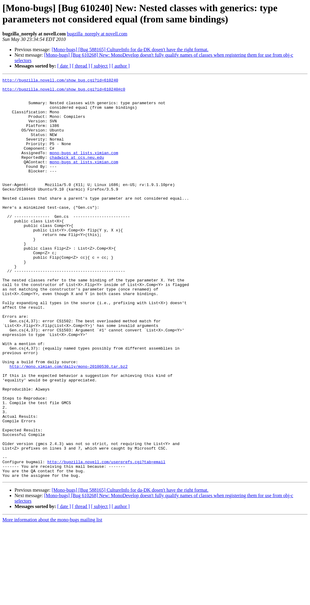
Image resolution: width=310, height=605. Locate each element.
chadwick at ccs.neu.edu (77, 173)
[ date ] (64, 65)
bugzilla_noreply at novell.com (97, 33)
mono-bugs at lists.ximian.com (84, 168)
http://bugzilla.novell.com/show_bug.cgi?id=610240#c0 (63, 92)
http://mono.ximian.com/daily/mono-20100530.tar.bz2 (68, 424)
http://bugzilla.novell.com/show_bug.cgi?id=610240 (60, 81)
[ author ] (121, 65)
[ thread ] (81, 65)
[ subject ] (100, 65)
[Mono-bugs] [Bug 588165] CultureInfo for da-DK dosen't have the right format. (130, 49)
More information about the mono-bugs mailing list (52, 599)
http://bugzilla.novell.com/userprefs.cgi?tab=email (106, 539)
